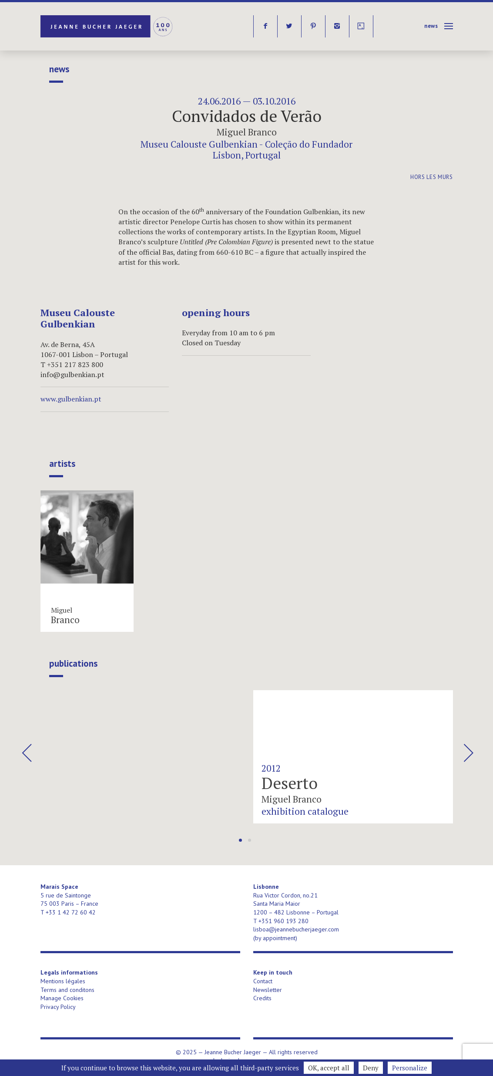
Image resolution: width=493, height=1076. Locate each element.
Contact (262, 981)
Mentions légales (62, 981)
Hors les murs (431, 177)
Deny (371, 1067)
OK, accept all (328, 1067)
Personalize (409, 1067)
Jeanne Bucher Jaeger (107, 26)
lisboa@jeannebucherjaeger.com (296, 929)
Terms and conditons (67, 990)
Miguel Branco (247, 132)
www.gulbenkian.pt (70, 399)
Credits (262, 998)
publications (73, 663)
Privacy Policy (58, 1007)
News (431, 26)
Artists (62, 463)
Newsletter (267, 990)
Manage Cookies (62, 998)
